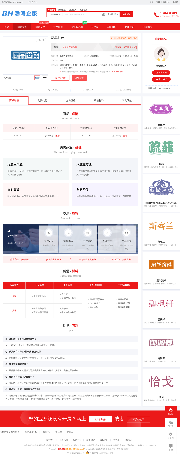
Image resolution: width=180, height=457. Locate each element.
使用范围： (55, 65)
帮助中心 (77, 440)
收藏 (7, 78)
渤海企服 (61, 449)
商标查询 (51, 10)
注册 (158, 2)
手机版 (116, 440)
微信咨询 (161, 79)
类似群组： (55, 60)
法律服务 (147, 27)
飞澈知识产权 (30, 432)
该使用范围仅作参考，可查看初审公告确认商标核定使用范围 (85, 72)
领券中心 (166, 2)
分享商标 (60, 78)
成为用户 (138, 419)
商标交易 (62, 10)
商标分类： (55, 56)
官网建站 (58, 27)
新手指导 (90, 440)
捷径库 (59, 432)
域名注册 (83, 10)
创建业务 (100, 419)
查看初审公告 (117, 72)
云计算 (94, 27)
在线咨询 (161, 72)
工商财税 (111, 27)
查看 (58, 136)
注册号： (87, 56)
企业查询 (72, 10)
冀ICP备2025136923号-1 (76, 453)
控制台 (175, 2)
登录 (151, 2)
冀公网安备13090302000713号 (99, 453)
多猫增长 (15, 432)
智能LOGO (77, 27)
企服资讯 (129, 27)
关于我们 (50, 440)
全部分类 (113, 14)
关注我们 (33, 2)
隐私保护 (104, 440)
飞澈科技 (46, 432)
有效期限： (114, 56)
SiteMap (128, 440)
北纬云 (70, 432)
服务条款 (64, 440)
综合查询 (55, 14)
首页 (6, 27)
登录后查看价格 (69, 47)
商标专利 (22, 27)
